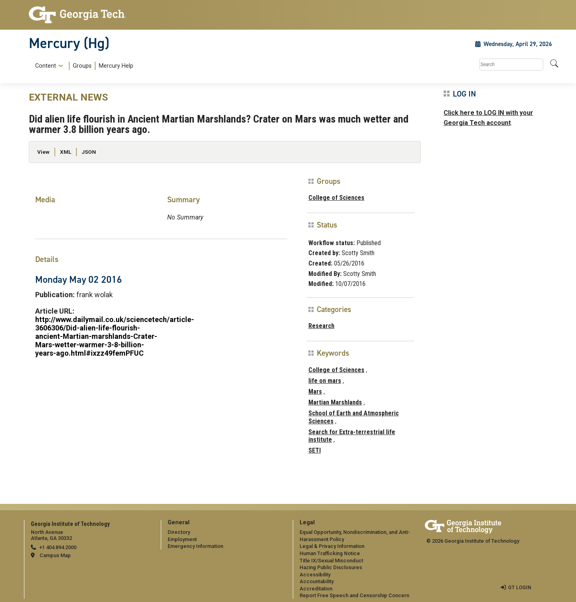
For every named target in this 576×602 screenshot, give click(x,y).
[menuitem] (82, 66)
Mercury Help (116, 65)
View (43, 152)
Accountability (317, 581)
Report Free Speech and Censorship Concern (354, 595)
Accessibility (315, 575)
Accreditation (316, 589)
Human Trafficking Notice (330, 553)
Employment (182, 539)
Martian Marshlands (335, 402)
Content (45, 66)
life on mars (324, 381)
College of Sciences (336, 197)
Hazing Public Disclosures (331, 567)
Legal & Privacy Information (332, 546)
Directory (179, 532)
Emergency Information (195, 546)
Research (321, 326)
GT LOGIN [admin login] (519, 587)
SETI (314, 450)
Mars (315, 391)
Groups (82, 65)
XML (65, 152)
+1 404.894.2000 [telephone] (57, 547)
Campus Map (55, 555)
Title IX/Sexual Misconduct (331, 561)
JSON (89, 152)
